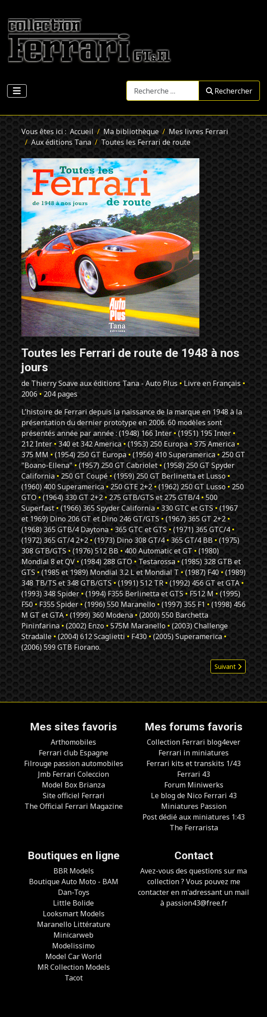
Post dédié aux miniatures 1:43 (193, 817)
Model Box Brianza (73, 785)
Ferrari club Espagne (73, 753)
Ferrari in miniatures (193, 753)
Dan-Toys (73, 892)
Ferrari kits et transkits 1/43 (193, 763)
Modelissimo (73, 946)
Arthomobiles (73, 742)
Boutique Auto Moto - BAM (73, 881)
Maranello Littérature (73, 924)
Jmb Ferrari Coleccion (73, 774)
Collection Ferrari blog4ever (193, 742)
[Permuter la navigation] (17, 91)
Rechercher (229, 91)
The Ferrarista (194, 827)
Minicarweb (73, 935)
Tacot (74, 978)
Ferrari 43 (193, 774)
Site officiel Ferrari (74, 795)
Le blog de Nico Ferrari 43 (194, 795)
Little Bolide (73, 903)
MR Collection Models (73, 967)
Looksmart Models (74, 914)
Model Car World (73, 956)
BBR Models (73, 871)
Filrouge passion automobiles (73, 763)
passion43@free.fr (196, 903)
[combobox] (162, 91)
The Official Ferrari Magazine (73, 806)
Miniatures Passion (194, 806)
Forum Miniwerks (193, 785)
